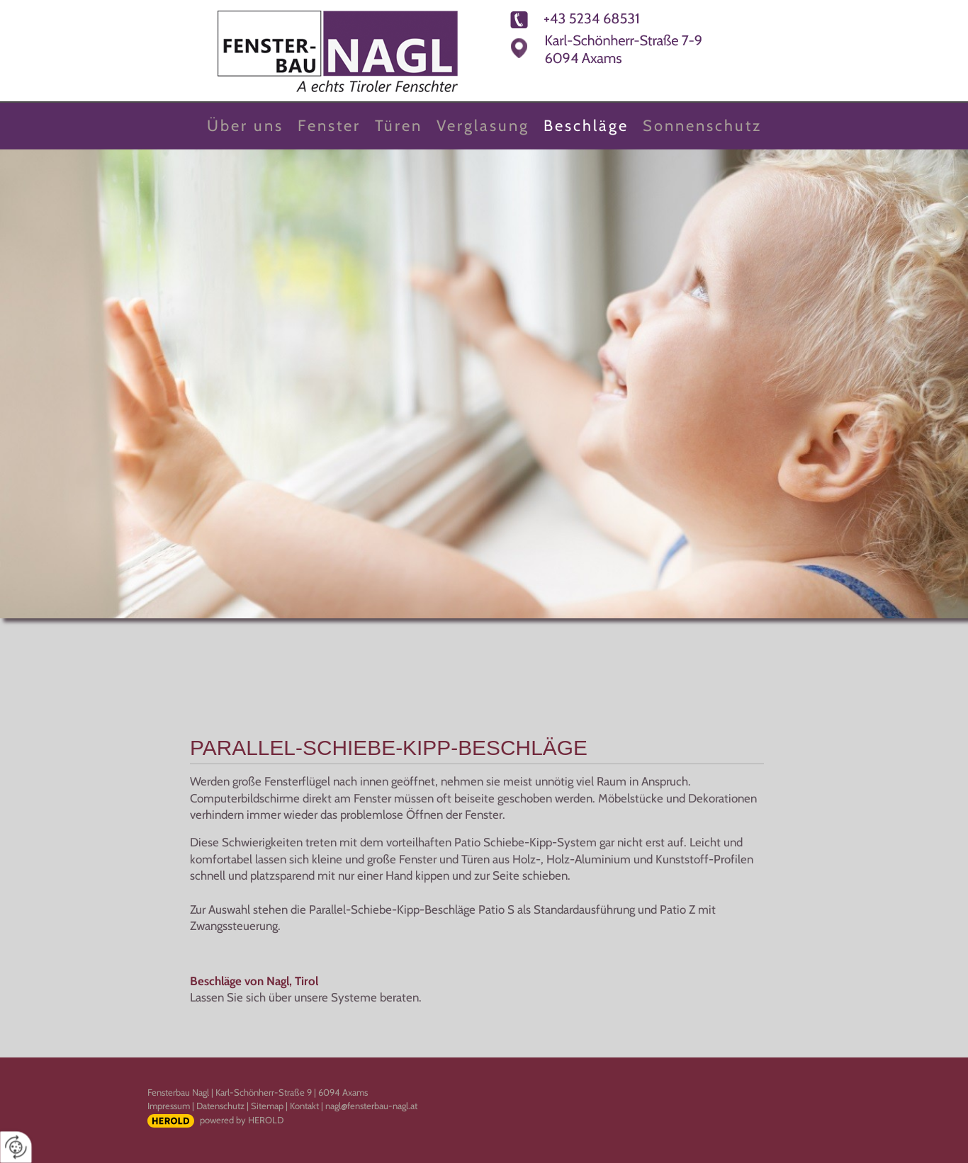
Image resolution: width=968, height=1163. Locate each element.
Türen (398, 125)
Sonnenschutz (702, 125)
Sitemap (267, 1105)
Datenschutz (220, 1105)
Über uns (245, 125)
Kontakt (304, 1105)
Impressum (168, 1105)
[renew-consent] (16, 1147)
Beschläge (586, 125)
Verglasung (483, 125)
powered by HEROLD (241, 1119)
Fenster (329, 125)
